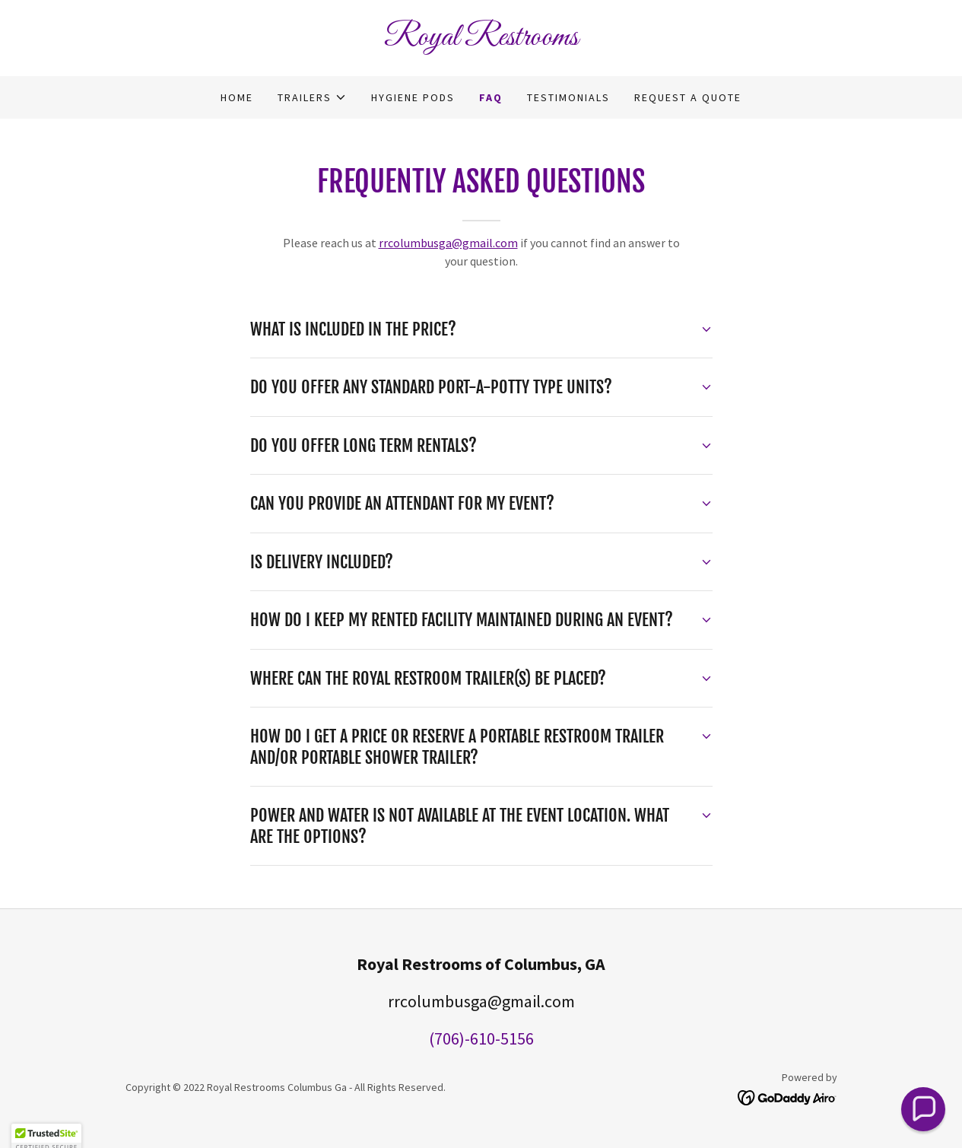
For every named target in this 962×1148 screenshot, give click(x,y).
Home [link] (237, 97)
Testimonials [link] (568, 97)
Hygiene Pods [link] (413, 97)
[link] (481, 40)
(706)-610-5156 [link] (481, 1038)
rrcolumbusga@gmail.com (448, 242)
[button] (312, 97)
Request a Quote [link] (687, 97)
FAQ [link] (491, 97)
